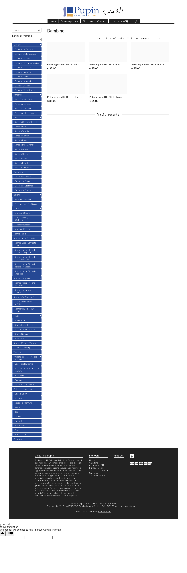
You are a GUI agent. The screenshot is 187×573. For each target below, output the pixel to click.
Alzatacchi (19, 375)
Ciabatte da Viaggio (23, 81)
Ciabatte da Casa (22, 58)
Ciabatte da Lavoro (23, 67)
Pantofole (17, 94)
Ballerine (17, 194)
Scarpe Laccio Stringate (24, 238)
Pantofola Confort (23, 108)
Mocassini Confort (23, 213)
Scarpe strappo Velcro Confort (25, 291)
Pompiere (19, 338)
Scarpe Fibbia (19, 233)
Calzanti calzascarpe (24, 363)
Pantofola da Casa (23, 104)
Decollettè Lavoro (23, 176)
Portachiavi (20, 425)
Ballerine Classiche (23, 199)
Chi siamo (88, 21)
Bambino (17, 439)
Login (135, 21)
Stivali (16, 315)
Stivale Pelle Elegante (24, 325)
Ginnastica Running (21, 347)
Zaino (17, 411)
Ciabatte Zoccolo (22, 85)
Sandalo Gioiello (22, 149)
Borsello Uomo (21, 434)
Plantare (18, 380)
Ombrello (19, 421)
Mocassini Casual (22, 229)
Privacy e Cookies (97, 467)
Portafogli (19, 398)
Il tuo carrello (119, 21)
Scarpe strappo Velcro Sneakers (25, 283)
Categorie (93, 462)
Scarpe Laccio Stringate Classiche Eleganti (25, 251)
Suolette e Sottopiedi (24, 384)
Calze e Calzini (21, 393)
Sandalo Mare (21, 140)
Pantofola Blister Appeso (26, 113)
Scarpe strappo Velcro (23, 278)
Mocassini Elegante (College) (23, 218)
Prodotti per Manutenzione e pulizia (27, 369)
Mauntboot (20, 320)
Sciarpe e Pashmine (23, 402)
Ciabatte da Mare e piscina (27, 63)
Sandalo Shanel (21, 154)
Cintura (18, 416)
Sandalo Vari (20, 126)
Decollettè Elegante (24, 185)
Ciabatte (17, 44)
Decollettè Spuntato (24, 190)
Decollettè (18, 172)
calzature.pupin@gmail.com (127, 506)
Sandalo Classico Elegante (26, 122)
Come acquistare (69, 21)
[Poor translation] (9, 533)
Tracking (17, 352)
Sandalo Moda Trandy (24, 144)
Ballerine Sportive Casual (26, 204)
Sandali (16, 117)
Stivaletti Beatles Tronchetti (26, 343)
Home (53, 21)
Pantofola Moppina (23, 99)
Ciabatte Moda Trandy (25, 90)
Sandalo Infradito (22, 163)
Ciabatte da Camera (24, 49)
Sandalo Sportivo (22, 131)
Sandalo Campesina (23, 167)
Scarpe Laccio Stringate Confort (25, 243)
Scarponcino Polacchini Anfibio (25, 302)
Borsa (17, 430)
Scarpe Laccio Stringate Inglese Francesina (25, 265)
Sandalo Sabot (21, 158)
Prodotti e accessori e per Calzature (25, 357)
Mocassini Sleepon (23, 224)
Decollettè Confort (23, 181)
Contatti (101, 21)
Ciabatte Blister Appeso (25, 54)
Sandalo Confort (22, 135)
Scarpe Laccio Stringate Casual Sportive (25, 258)
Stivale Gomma (21, 334)
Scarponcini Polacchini (23, 297)
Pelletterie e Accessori (23, 389)
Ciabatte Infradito (23, 72)
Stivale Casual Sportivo (25, 329)
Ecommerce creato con (93, 511)
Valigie (17, 407)
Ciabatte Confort (22, 76)
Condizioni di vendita (98, 470)
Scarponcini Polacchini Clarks (25, 309)
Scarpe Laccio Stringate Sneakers (25, 272)
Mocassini (18, 208)
